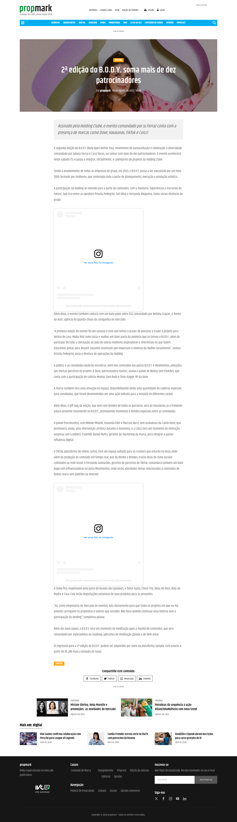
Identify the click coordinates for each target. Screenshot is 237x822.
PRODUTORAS (114, 23)
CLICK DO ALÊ (136, 23)
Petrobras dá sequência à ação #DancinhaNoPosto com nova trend (176, 707)
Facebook (92, 679)
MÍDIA (102, 23)
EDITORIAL (93, 10)
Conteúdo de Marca (81, 770)
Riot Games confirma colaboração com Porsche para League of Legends (60, 736)
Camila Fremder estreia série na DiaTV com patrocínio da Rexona (128, 736)
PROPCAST (181, 23)
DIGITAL (82, 23)
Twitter (109, 679)
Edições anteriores (130, 791)
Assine (113, 791)
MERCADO (93, 23)
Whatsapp (126, 679)
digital (118, 60)
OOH (125, 23)
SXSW (117, 10)
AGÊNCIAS (55, 23)
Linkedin (145, 679)
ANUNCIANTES (69, 23)
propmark (103, 90)
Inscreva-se (206, 780)
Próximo (159, 701)
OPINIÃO (169, 23)
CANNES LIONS (106, 10)
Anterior (75, 701)
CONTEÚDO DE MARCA (154, 23)
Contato (102, 791)
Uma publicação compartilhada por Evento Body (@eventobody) (98, 306)
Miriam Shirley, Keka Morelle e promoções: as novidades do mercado (93, 707)
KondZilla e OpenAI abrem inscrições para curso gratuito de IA (194, 736)
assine (149, 10)
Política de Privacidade (82, 791)
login (161, 10)
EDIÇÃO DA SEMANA (130, 10)
